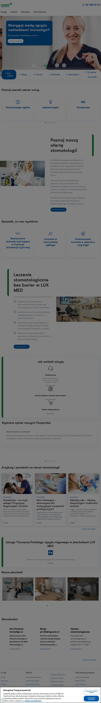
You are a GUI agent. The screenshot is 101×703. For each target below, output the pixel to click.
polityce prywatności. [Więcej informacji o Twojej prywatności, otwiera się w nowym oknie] (33, 701)
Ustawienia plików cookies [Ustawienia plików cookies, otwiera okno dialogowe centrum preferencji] (91, 692)
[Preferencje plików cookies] (3, 700)
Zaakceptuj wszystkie (91, 698)
